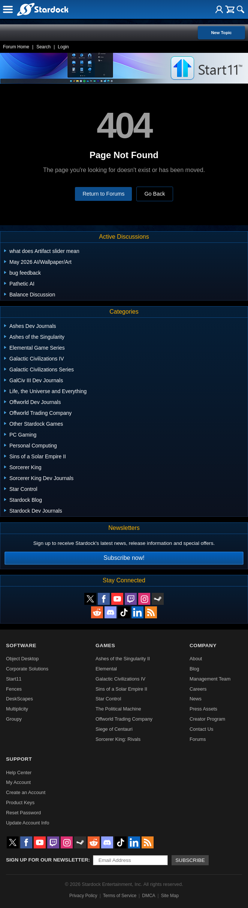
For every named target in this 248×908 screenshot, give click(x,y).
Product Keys (20, 802)
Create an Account (25, 792)
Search (43, 46)
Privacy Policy (83, 895)
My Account (18, 782)
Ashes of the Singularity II (123, 658)
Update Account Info (27, 823)
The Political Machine (118, 709)
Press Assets (203, 709)
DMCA (148, 895)
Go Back (154, 194)
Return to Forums (103, 194)
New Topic (221, 32)
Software (21, 645)
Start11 (13, 679)
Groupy (14, 719)
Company (203, 645)
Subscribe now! (123, 558)
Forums (198, 739)
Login (63, 46)
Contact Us (201, 729)
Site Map (170, 895)
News (196, 699)
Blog (194, 669)
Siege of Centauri (114, 729)
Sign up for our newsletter (47, 860)
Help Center (18, 772)
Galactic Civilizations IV (120, 679)
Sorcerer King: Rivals (118, 739)
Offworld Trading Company (124, 719)
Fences (14, 689)
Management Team (210, 679)
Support (19, 759)
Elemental (106, 669)
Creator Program (207, 719)
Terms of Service (119, 895)
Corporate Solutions (27, 669)
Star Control (108, 699)
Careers (198, 689)
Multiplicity (17, 709)
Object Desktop (22, 658)
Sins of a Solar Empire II (121, 689)
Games (105, 645)
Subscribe (190, 860)
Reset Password (23, 812)
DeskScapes (19, 699)
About (196, 658)
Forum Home (16, 46)
